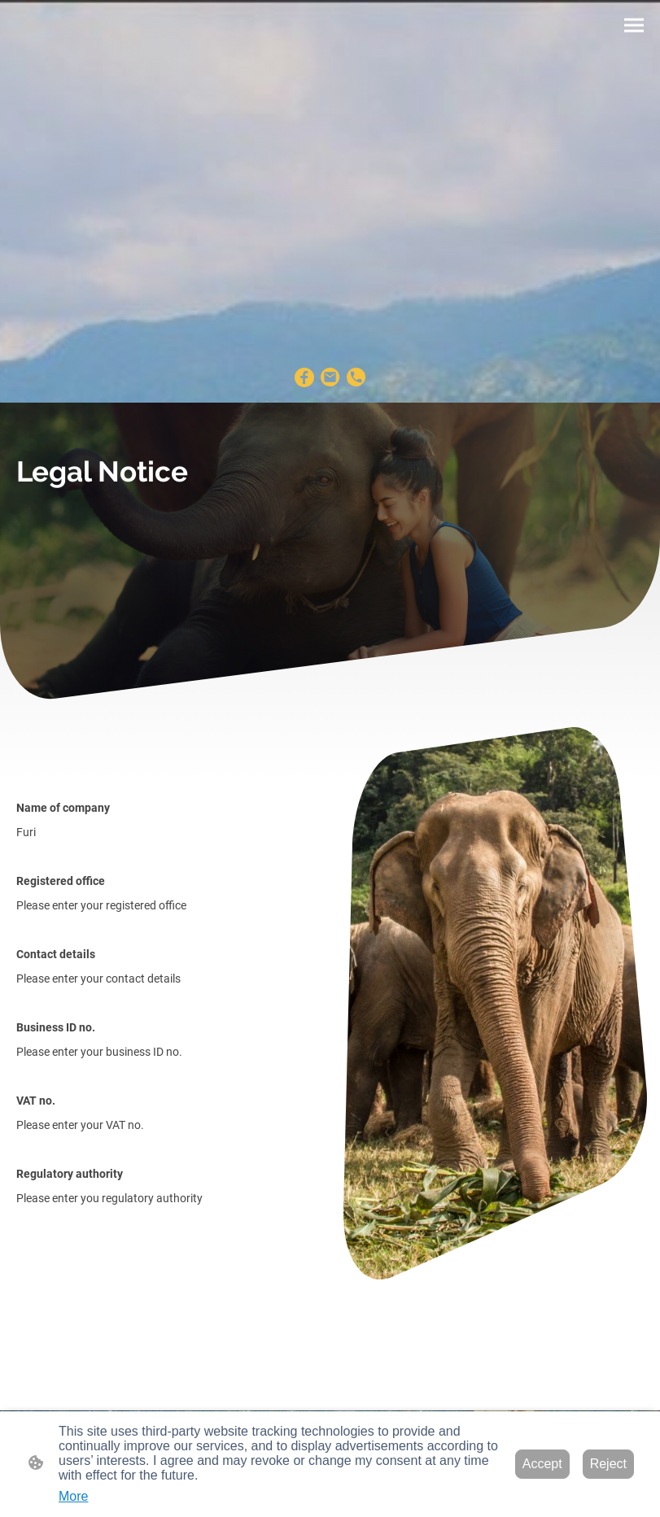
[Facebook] (304, 377)
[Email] (330, 377)
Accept (542, 1464)
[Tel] (356, 377)
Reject (608, 1464)
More (73, 1496)
